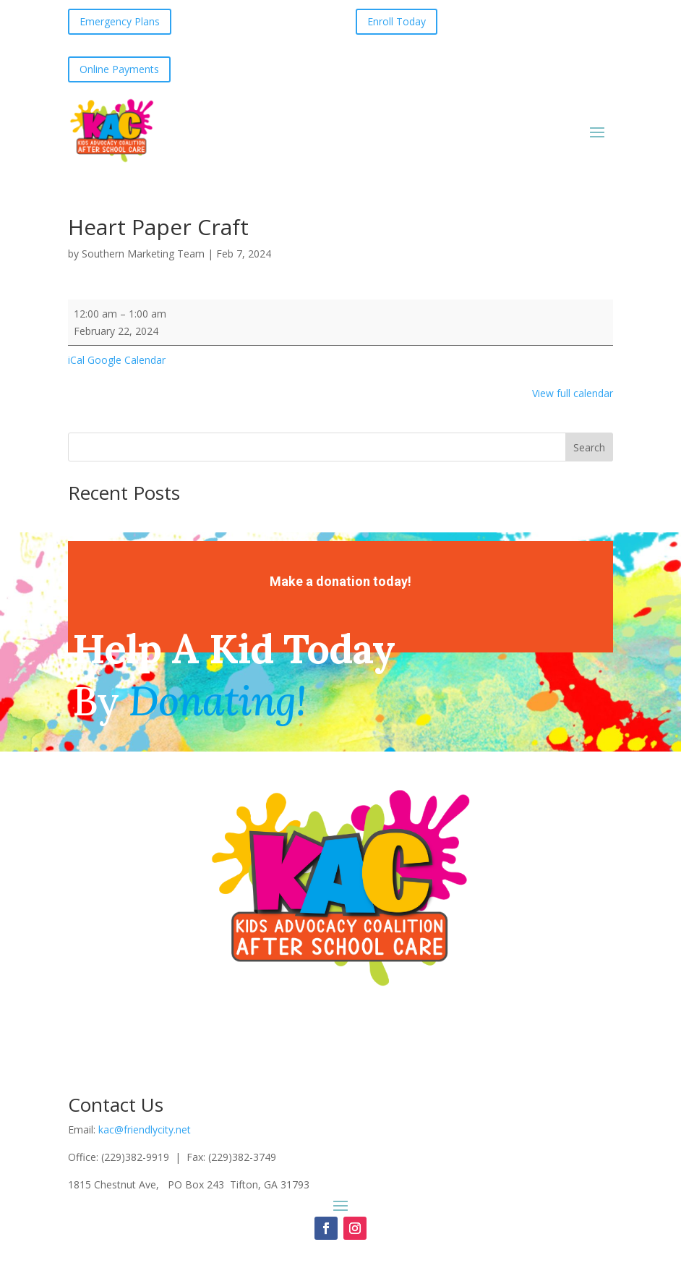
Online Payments (119, 69)
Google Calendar (126, 360)
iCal (76, 360)
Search (589, 447)
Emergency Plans (120, 21)
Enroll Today (396, 21)
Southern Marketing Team (143, 253)
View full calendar (572, 393)
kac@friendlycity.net (144, 1129)
